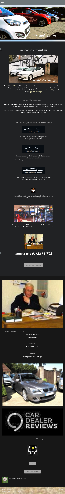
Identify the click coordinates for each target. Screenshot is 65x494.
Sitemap (9, 489)
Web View (60, 489)
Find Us (33, 463)
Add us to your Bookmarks (33, 265)
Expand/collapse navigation (32, 2)
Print (4, 489)
